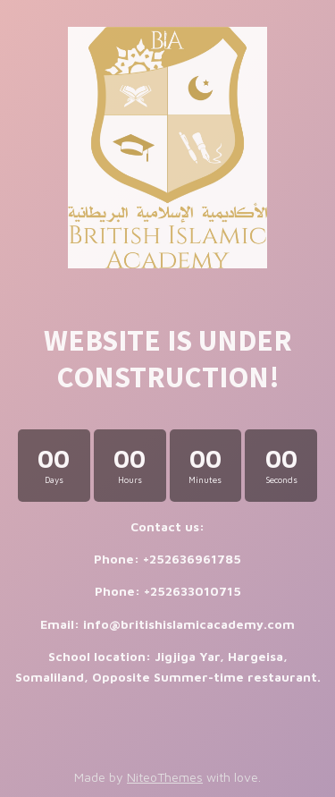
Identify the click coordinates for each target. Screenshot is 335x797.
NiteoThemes (165, 776)
